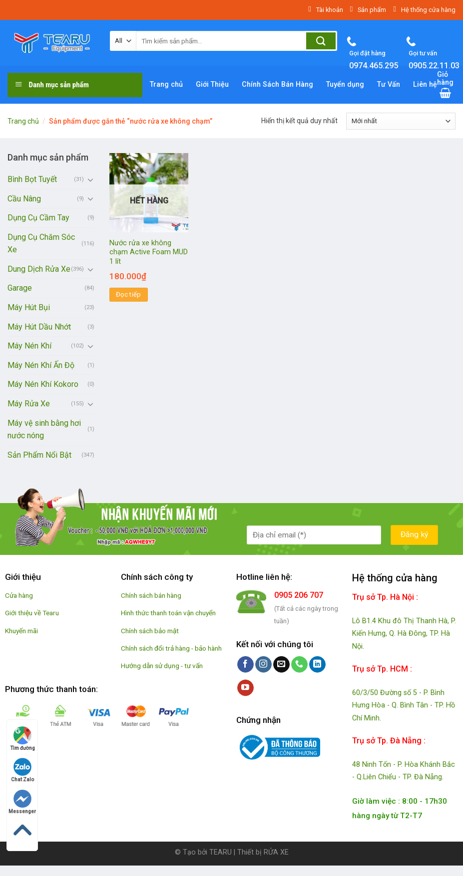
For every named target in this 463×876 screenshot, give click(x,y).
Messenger (22, 802)
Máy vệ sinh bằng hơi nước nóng (44, 429)
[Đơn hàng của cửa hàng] (401, 121)
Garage (19, 288)
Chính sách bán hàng (151, 595)
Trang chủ (166, 84)
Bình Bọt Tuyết (32, 179)
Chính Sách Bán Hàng (277, 84)
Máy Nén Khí (29, 345)
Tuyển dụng (345, 84)
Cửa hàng (19, 595)
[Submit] (321, 41)
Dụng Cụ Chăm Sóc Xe (41, 243)
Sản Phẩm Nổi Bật (39, 455)
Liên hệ (425, 84)
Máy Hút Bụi (28, 307)
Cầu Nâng (24, 198)
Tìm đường (22, 738)
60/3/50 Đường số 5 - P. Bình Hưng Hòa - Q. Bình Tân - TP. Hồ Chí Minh (403, 705)
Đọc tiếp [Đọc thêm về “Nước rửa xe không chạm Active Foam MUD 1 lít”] (128, 294)
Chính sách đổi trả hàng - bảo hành (171, 648)
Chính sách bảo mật (150, 631)
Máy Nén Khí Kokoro (42, 384)
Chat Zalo (22, 770)
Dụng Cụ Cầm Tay (38, 217)
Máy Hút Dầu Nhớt (39, 327)
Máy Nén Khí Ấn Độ (40, 365)
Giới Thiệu (212, 84)
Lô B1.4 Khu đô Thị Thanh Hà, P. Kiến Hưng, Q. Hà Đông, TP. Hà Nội (404, 634)
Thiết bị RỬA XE (263, 852)
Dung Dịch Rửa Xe (38, 269)
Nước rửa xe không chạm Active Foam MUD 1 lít (148, 252)
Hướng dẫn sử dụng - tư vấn (162, 666)
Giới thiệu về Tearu (32, 613)
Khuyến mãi (21, 631)
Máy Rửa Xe (28, 403)
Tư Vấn (388, 84)
